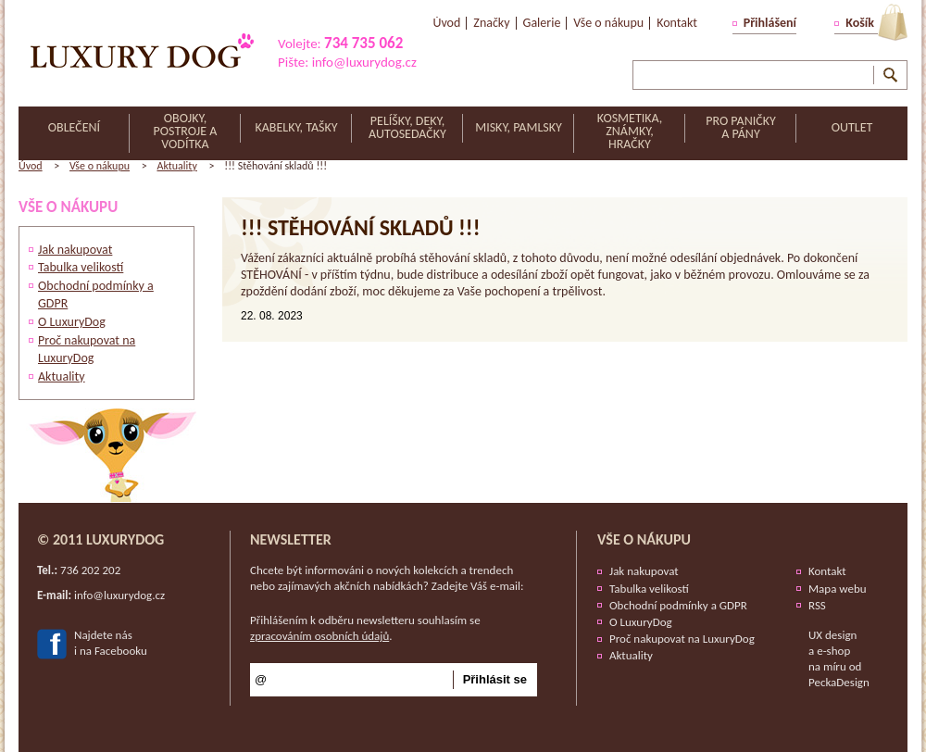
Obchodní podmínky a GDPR (678, 605)
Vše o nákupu (99, 165)
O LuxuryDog (72, 322)
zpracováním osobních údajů (319, 636)
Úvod (31, 165)
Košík (859, 23)
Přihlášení (770, 23)
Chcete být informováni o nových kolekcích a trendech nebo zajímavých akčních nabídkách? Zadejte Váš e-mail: (387, 578)
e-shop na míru (829, 658)
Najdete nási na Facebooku (110, 643)
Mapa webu (837, 588)
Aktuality (176, 165)
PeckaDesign (839, 682)
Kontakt (827, 571)
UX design (832, 635)
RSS (817, 605)
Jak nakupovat (75, 249)
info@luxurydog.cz (364, 62)
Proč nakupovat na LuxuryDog (682, 638)
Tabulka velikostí (80, 267)
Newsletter (291, 539)
